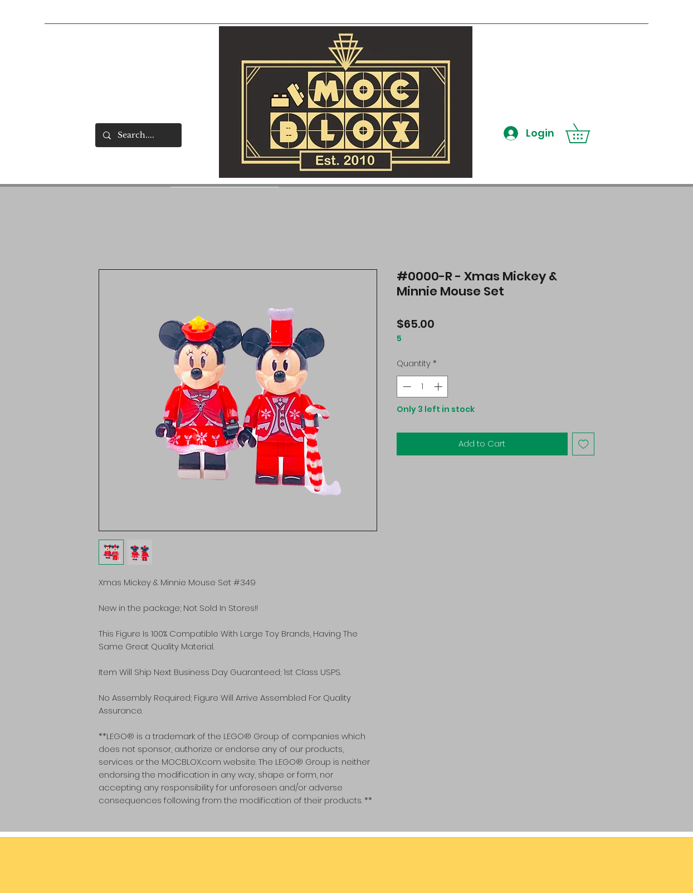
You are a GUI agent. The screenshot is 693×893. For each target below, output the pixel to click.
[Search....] (138, 135)
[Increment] (439, 386)
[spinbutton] (422, 386)
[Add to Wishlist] (583, 444)
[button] (587, 133)
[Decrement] (405, 386)
